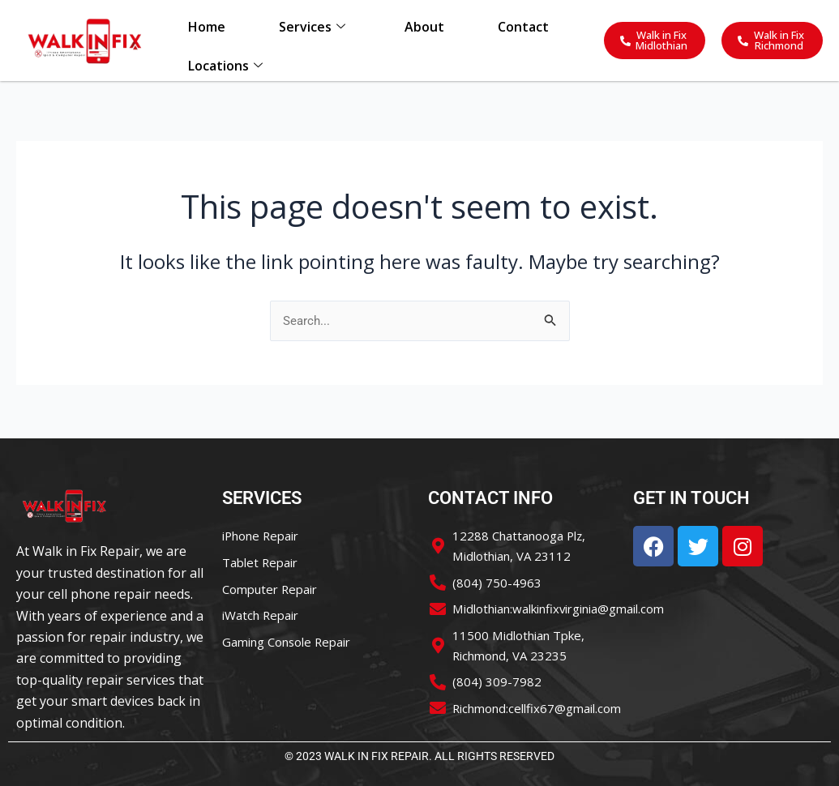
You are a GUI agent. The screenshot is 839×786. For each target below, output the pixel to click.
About (424, 30)
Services (312, 30)
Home (206, 30)
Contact (524, 30)
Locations (224, 73)
